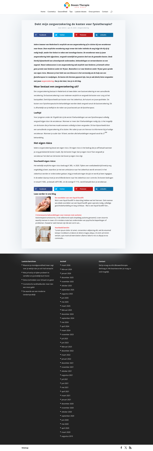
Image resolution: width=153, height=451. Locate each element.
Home (43, 12)
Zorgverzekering (83, 28)
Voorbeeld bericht (62, 228)
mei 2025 (65, 302)
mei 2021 (65, 387)
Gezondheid (62, 12)
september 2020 (68, 416)
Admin (64, 28)
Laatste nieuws (80, 12)
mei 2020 (65, 424)
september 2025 (68, 290)
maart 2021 (66, 395)
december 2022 (68, 351)
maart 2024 (66, 330)
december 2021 (68, 363)
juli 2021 (65, 379)
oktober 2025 (67, 286)
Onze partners (94, 12)
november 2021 (68, 367)
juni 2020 (65, 420)
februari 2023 (67, 347)
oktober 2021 (67, 371)
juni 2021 (65, 383)
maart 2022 (66, 355)
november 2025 (68, 281)
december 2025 (68, 277)
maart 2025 (66, 306)
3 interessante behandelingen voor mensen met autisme (58, 215)
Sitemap (25, 448)
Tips (71, 12)
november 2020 (68, 408)
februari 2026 (67, 269)
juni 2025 (65, 298)
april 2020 (65, 428)
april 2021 (65, 391)
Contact (105, 12)
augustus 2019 (67, 436)
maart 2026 (66, 265)
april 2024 (65, 326)
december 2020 (68, 404)
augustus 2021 (67, 375)
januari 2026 (66, 273)
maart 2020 (66, 432)
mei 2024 (65, 322)
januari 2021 (66, 399)
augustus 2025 (67, 294)
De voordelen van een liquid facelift (69, 198)
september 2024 (68, 318)
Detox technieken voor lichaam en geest (38, 280)
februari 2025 (67, 310)
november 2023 (68, 334)
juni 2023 (65, 343)
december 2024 (68, 314)
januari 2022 (66, 359)
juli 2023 (65, 338)
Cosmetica (52, 12)
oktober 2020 (67, 412)
